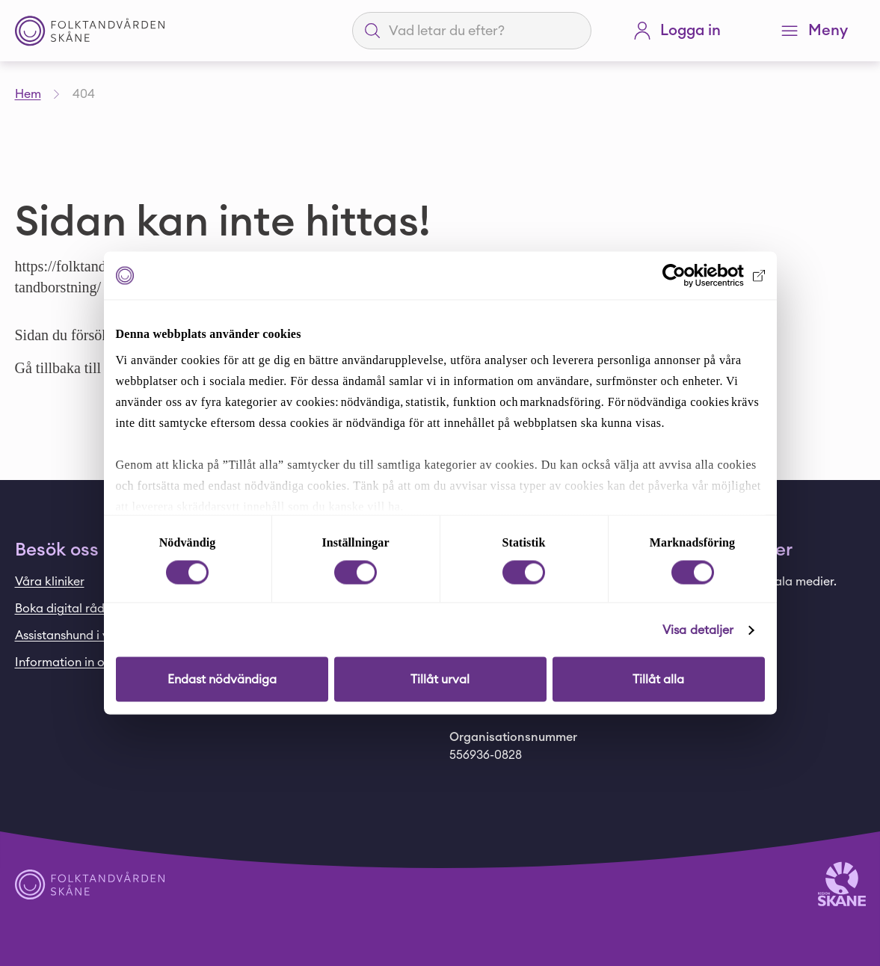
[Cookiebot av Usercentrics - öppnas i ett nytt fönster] (699, 276)
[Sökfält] (481, 31)
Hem (28, 94)
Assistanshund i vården (78, 636)
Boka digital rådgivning (80, 609)
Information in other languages (101, 662)
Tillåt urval (440, 680)
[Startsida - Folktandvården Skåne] (89, 31)
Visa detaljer (697, 630)
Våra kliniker (49, 582)
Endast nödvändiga (222, 680)
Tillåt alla (658, 680)
